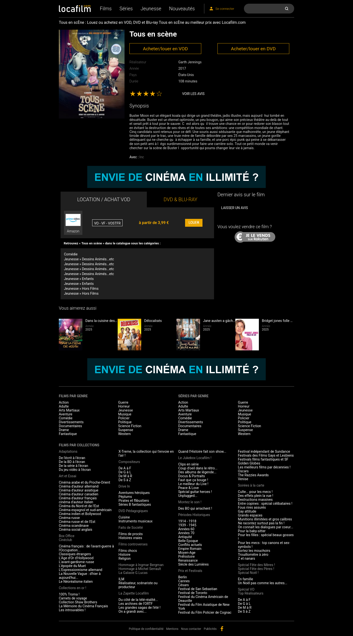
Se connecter (224, 9)
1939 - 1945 (187, 525)
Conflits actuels (190, 545)
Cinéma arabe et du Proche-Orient (84, 482)
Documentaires (70, 426)
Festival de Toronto (192, 593)
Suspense (125, 430)
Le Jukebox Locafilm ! (194, 458)
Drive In (124, 486)
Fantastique (68, 434)
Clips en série (188, 464)
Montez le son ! (190, 502)
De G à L (125, 472)
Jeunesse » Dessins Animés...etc (89, 259)
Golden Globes (249, 463)
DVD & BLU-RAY (180, 199)
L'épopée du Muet (72, 566)
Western (124, 434)
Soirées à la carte (251, 485)
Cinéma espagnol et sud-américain (85, 510)
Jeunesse (150, 9)
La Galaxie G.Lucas (133, 573)
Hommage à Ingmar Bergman (141, 565)
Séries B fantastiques (135, 504)
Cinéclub (65, 540)
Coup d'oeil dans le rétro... (197, 468)
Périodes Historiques (194, 515)
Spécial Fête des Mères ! (256, 565)
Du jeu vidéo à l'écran (75, 470)
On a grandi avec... (133, 611)
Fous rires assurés (252, 507)
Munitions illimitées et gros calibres (265, 519)
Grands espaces (250, 515)
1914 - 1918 (187, 521)
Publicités (210, 629)
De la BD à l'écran (72, 462)
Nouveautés (182, 9)
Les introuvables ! (72, 610)
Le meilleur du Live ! (193, 484)
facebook (221, 628)
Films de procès (131, 534)
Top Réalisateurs (251, 593)
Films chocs (128, 551)
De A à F (125, 468)
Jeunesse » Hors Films (81, 289)
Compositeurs (129, 462)
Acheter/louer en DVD (253, 49)
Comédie (71, 254)
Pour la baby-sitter (252, 531)
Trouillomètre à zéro (253, 554)
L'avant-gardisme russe (76, 562)
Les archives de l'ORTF (136, 604)
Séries (126, 9)
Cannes (184, 581)
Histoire (125, 554)
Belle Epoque (188, 541)
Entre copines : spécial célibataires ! (265, 503)
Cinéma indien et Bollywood (80, 514)
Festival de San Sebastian (197, 589)
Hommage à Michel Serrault (140, 569)
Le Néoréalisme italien (76, 581)
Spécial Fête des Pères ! (256, 569)
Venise (243, 479)
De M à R (125, 476)
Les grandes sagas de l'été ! (140, 608)
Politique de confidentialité (146, 629)
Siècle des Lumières (193, 564)
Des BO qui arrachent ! (195, 508)
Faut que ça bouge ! (193, 480)
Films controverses (133, 544)
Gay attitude (247, 511)
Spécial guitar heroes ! (195, 492)
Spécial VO (246, 589)
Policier (123, 418)
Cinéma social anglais (75, 529)
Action (64, 402)
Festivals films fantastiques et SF (263, 459)
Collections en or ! (72, 588)
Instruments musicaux (136, 521)
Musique (124, 414)
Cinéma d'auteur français (78, 498)
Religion (125, 558)
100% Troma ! (69, 594)
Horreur (124, 406)
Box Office (66, 536)
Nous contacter (191, 629)
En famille (245, 579)
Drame (64, 430)
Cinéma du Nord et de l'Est (79, 506)
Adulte (64, 406)
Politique (125, 422)
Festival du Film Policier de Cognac (204, 612)
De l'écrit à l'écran (72, 458)
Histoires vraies (130, 538)
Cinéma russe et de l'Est (77, 522)
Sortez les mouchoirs (254, 551)
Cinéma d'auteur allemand (79, 486)
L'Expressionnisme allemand (80, 570)
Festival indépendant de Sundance (264, 451)
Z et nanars (246, 558)
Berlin (182, 577)
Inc (141, 157)
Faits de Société (131, 528)
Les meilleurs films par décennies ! (264, 467)
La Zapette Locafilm (134, 593)
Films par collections (79, 445)
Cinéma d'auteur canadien (78, 494)
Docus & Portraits (191, 476)
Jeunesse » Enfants (79, 279)
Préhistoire (186, 556)
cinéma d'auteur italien (76, 502)
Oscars (243, 471)
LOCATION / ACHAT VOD (103, 199)
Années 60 (186, 529)
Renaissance (188, 560)
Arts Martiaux (69, 410)
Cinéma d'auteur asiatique (78, 490)
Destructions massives (255, 500)
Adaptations (68, 451)
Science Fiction (129, 426)
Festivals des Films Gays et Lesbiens (266, 455)
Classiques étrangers (75, 554)
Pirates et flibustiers (134, 501)
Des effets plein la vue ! (255, 496)
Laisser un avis (234, 208)
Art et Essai (67, 476)
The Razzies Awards (253, 475)
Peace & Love (188, 488)
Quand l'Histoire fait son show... (202, 451)
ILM (122, 579)
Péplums (125, 497)
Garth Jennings (190, 62)
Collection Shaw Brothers (78, 602)
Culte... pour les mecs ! (255, 492)
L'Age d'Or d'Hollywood (76, 558)
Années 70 (186, 533)
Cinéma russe (69, 518)
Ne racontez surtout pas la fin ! (261, 523)
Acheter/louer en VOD (165, 49)
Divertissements (71, 422)
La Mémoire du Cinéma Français (83, 606)
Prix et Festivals (190, 571)
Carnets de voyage (73, 598)
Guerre (123, 402)
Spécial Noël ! (248, 573)
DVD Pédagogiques (133, 511)
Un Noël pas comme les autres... (262, 583)
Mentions (172, 629)
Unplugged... (187, 496)
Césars (183, 585)
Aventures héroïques (134, 493)
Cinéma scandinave (74, 526)
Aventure (65, 414)
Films (106, 9)
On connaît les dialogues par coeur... (265, 527)
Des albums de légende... (197, 472)
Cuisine (124, 517)
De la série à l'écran (73, 466)
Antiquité (185, 537)
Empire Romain (190, 549)
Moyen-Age (186, 553)
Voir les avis (193, 94)
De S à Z (125, 480)
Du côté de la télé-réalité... (138, 600)
